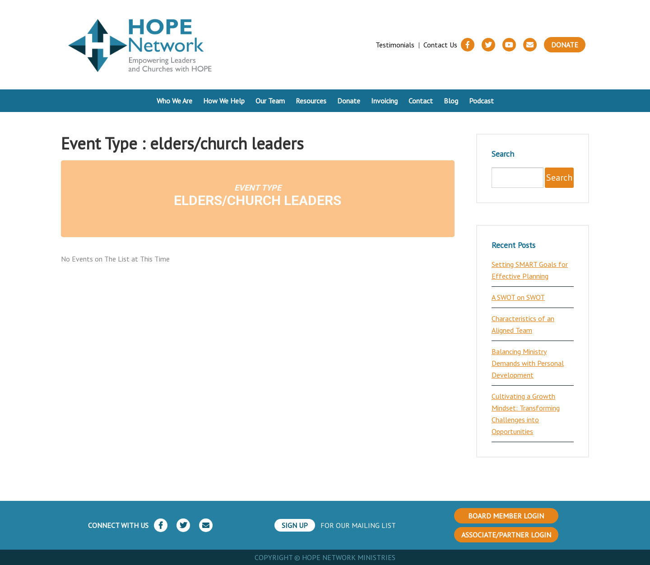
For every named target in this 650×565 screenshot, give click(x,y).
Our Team (270, 100)
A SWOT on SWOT (518, 297)
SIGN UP (295, 525)
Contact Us (440, 44)
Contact (421, 100)
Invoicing (384, 100)
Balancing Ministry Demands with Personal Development (528, 363)
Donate (564, 44)
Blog (451, 100)
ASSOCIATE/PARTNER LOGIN (506, 534)
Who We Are (174, 100)
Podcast (481, 100)
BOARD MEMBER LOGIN (506, 515)
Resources (311, 100)
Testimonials (395, 44)
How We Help (224, 100)
